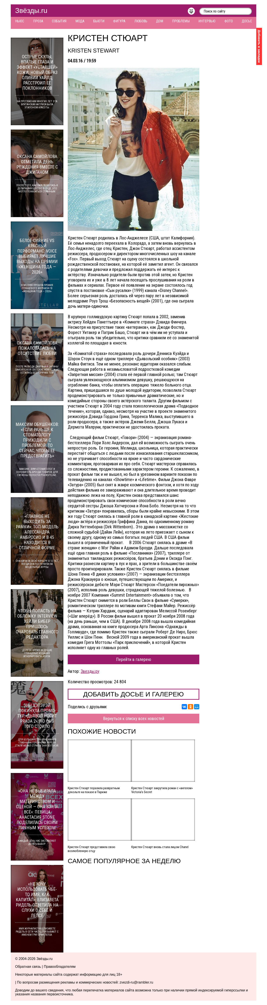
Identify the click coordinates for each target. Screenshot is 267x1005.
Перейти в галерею (133, 659)
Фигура (119, 21)
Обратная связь (28, 966)
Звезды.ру (90, 671)
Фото (228, 21)
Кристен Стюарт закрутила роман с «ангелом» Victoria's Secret (162, 790)
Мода (79, 21)
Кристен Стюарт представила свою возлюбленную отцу (91, 849)
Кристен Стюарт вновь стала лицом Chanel (160, 847)
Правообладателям (60, 966)
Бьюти (98, 21)
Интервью (206, 21)
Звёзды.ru (31, 10)
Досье (247, 21)
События (59, 21)
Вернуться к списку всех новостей (133, 718)
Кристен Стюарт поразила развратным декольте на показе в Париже (94, 790)
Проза (38, 21)
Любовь (140, 21)
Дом (159, 21)
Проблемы (181, 21)
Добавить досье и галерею (133, 694)
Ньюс (19, 21)
